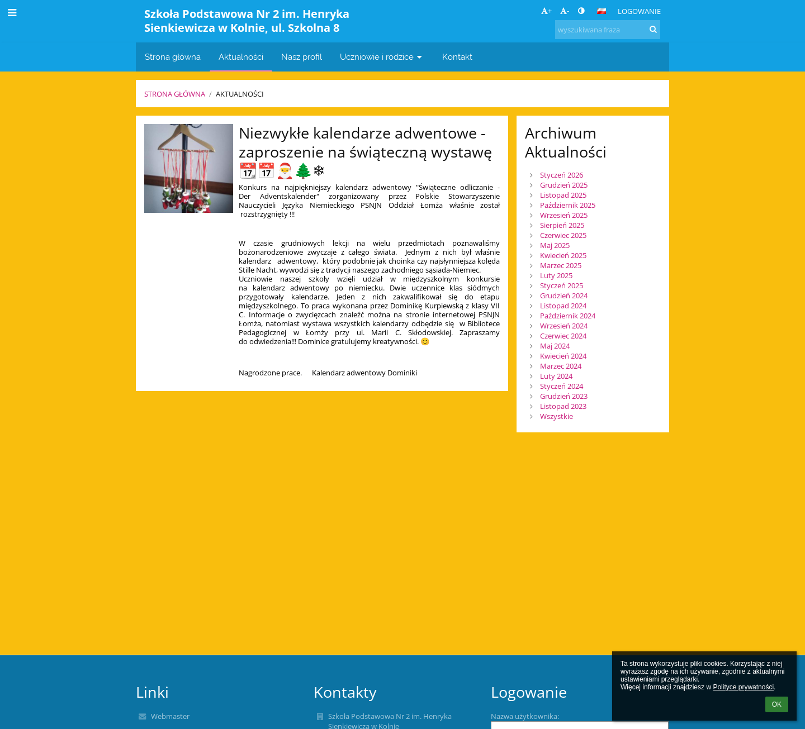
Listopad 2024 (563, 306)
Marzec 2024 (560, 366)
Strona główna (174, 94)
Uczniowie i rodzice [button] (382, 56)
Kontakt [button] (457, 56)
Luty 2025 (556, 275)
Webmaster (170, 716)
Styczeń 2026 (561, 175)
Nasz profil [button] (301, 56)
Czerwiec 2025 (563, 235)
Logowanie (639, 11)
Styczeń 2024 (561, 386)
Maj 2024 (555, 346)
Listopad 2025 (563, 195)
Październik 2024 (567, 316)
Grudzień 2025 (564, 185)
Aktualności (240, 94)
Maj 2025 (555, 245)
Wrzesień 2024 (564, 326)
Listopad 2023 (563, 406)
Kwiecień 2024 (563, 356)
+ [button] (546, 11)
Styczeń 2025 (561, 285)
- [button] (564, 11)
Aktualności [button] (241, 56)
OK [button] (777, 704)
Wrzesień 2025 (564, 215)
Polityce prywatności (743, 687)
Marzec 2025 (560, 265)
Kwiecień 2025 (563, 255)
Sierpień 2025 (562, 225)
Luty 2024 (556, 376)
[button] (601, 11)
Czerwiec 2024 (563, 336)
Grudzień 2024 (564, 295)
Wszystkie (556, 416)
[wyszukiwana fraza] (608, 30)
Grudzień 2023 (564, 396)
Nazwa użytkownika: (525, 716)
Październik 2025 (567, 205)
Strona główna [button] (173, 56)
